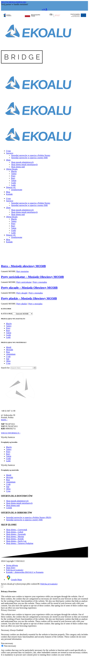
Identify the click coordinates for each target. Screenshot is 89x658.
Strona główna (12, 565)
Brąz (8, 352)
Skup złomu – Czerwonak (16, 530)
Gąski (8, 335)
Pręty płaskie (21, 304)
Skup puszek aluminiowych (17, 501)
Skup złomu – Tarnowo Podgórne (19, 543)
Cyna (8, 363)
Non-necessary (7, 643)
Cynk (8, 356)
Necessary (5, 630)
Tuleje (8, 333)
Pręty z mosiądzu (35, 304)
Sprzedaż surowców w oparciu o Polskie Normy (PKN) (28, 517)
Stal (7, 359)
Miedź (8, 347)
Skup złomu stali (13, 505)
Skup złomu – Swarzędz (16, 534)
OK (38, 584)
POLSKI (22, 2)
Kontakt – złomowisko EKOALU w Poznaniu (24, 572)
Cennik (9, 508)
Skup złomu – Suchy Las (16, 541)
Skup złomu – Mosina (15, 536)
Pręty (8, 328)
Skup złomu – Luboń (14, 532)
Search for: (5, 368)
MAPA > (4, 420)
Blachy (9, 324)
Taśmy (8, 326)
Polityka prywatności (14, 570)
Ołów (8, 361)
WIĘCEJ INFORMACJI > (10, 433)
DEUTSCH (5, 2)
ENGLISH (14, 2)
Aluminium (10, 354)
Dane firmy (10, 568)
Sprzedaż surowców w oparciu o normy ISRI (24, 520)
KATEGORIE (6, 314)
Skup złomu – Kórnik (15, 539)
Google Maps (14, 580)
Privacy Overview (8, 610)
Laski (8, 337)
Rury (8, 330)
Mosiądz (9, 350)
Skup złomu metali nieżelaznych (19, 503)
